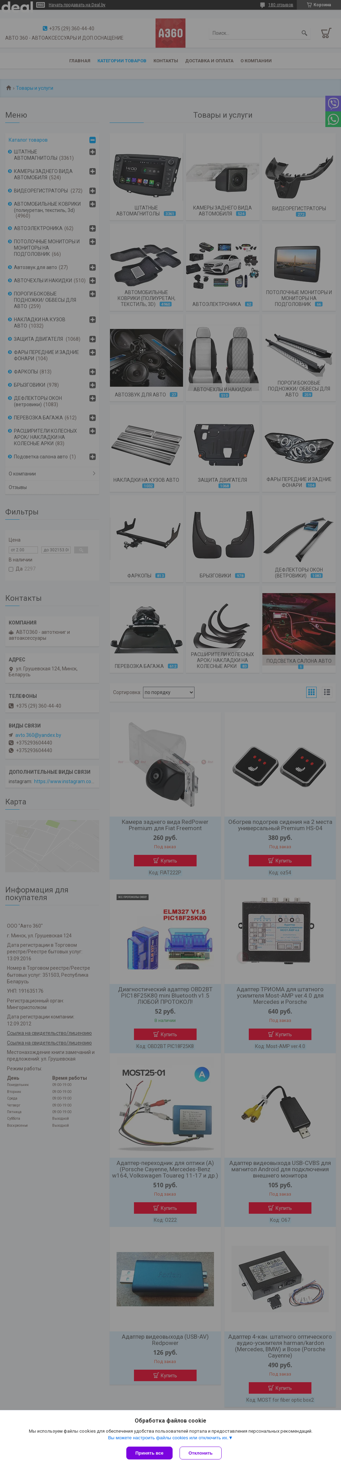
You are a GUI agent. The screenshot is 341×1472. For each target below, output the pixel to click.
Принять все (149, 1453)
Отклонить (201, 1453)
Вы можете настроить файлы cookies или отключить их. (168, 1437)
